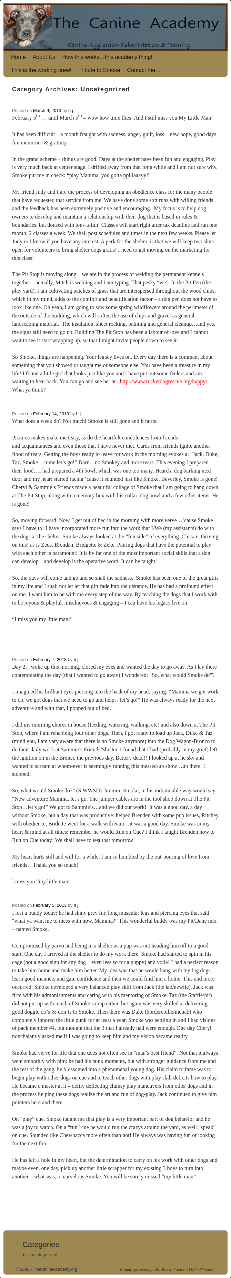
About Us (44, 57)
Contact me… (144, 70)
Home (18, 57)
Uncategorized (42, 1254)
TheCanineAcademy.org (55, 1269)
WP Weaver (205, 1269)
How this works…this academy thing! (107, 57)
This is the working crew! (41, 70)
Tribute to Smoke (99, 70)
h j (70, 110)
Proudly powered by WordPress (146, 1269)
